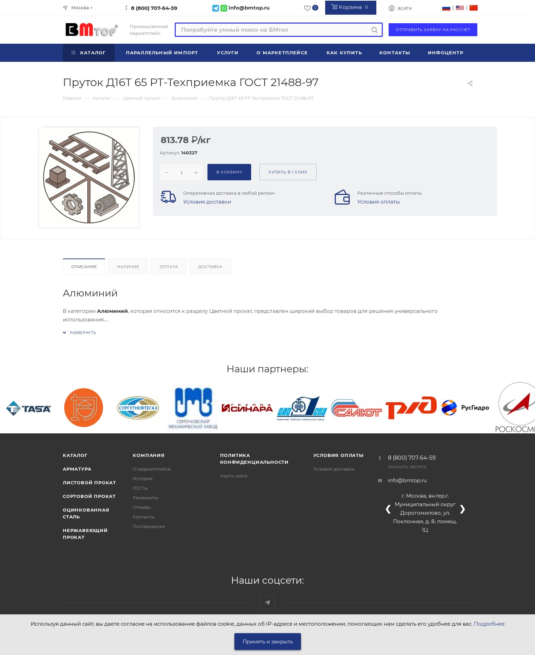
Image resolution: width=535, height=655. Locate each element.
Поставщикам (149, 526)
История (143, 478)
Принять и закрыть (268, 641)
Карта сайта (234, 475)
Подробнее (489, 624)
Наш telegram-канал (267, 602)
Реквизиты (145, 497)
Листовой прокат (89, 482)
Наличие (128, 266)
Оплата (169, 266)
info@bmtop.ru (407, 480)
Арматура (77, 469)
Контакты (144, 516)
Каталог (75, 455)
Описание (84, 266)
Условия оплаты (378, 201)
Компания (148, 455)
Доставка (210, 266)
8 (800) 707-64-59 (154, 8)
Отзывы (141, 507)
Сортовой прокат (89, 496)
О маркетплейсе (152, 469)
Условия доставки (207, 201)
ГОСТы (140, 488)
